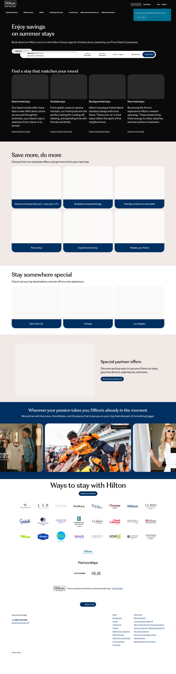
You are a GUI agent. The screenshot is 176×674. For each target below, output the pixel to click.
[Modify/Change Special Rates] (134, 71)
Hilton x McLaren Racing (121, 444)
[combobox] (49, 71)
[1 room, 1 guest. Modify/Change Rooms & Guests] (116, 71)
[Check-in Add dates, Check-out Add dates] (93, 71)
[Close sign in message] (169, 10)
